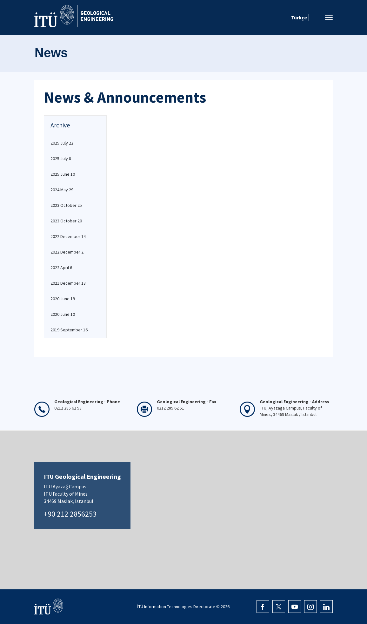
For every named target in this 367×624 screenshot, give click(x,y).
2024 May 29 (61, 190)
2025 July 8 (60, 158)
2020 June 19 (62, 299)
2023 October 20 (66, 221)
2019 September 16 (69, 330)
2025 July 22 (61, 143)
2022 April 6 (61, 267)
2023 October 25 (66, 205)
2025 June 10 (62, 174)
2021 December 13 (68, 283)
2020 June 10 (62, 314)
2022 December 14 (68, 236)
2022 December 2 (66, 252)
